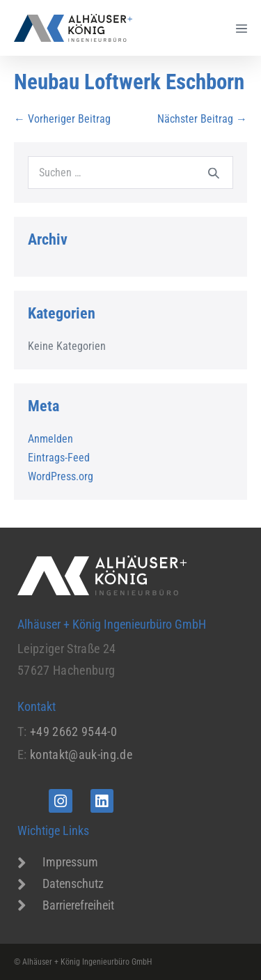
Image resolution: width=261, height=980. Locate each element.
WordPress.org (60, 476)
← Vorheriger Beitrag (62, 118)
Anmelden (50, 438)
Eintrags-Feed (59, 457)
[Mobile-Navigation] (241, 28)
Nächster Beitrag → (202, 118)
